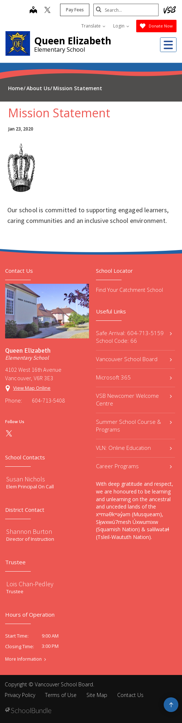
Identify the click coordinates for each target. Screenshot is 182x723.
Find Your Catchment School (129, 289)
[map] (32, 10)
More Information (23, 659)
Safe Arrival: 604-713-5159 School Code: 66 (134, 336)
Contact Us (130, 694)
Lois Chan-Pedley (29, 584)
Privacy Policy (20, 694)
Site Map (96, 694)
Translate (93, 26)
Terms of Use (61, 694)
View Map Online (32, 388)
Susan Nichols (25, 479)
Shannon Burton (29, 531)
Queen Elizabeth (72, 40)
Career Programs (134, 466)
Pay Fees (74, 10)
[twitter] (47, 10)
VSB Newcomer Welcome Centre (134, 399)
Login (121, 26)
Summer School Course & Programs (134, 425)
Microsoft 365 (134, 377)
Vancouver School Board (134, 359)
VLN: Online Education (134, 447)
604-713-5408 (48, 400)
